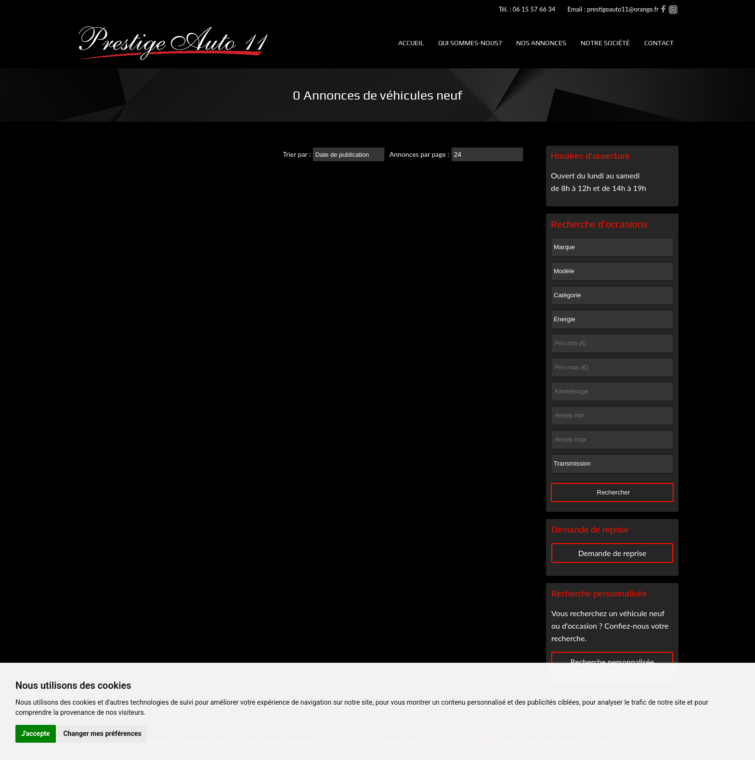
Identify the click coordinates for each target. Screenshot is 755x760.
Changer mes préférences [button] (103, 733)
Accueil (411, 43)
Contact (659, 43)
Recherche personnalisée (612, 661)
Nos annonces (541, 43)
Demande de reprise (612, 552)
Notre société (605, 43)
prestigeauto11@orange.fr (623, 9)
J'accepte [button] (35, 733)
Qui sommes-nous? (470, 43)
